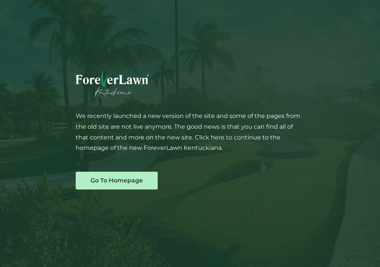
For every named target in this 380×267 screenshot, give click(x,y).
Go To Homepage (117, 180)
